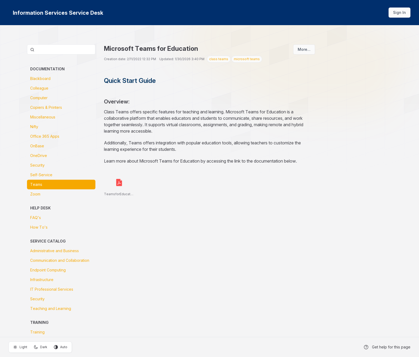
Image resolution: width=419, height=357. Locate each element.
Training (37, 332)
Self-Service (41, 174)
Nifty (34, 126)
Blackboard (40, 78)
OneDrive (38, 155)
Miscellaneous (42, 117)
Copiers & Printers (46, 107)
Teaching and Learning (50, 308)
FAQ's (35, 217)
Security (37, 165)
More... (304, 49)
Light (20, 347)
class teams (218, 59)
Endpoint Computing (48, 270)
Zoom (35, 194)
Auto (60, 347)
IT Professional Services (51, 289)
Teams (36, 184)
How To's (39, 227)
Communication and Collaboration (59, 260)
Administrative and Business (54, 250)
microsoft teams (247, 59)
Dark (40, 347)
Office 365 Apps (44, 136)
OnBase (37, 146)
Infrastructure (41, 279)
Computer (39, 97)
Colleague (39, 88)
